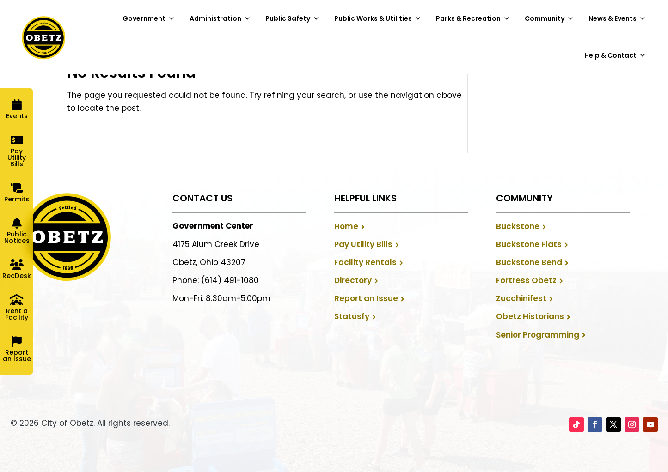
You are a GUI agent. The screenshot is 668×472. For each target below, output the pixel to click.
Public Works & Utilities (377, 18)
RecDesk (16, 275)
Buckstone (517, 226)
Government (149, 18)
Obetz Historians (530, 316)
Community (549, 18)
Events (17, 116)
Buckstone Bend (529, 262)
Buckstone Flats (529, 244)
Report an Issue (366, 298)
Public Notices (17, 237)
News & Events (617, 18)
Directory (353, 280)
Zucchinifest (521, 298)
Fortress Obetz (526, 280)
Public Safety (292, 18)
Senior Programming (537, 334)
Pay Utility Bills (363, 244)
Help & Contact (615, 55)
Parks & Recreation (473, 18)
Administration (220, 18)
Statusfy (351, 316)
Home (346, 226)
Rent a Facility (16, 314)
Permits (16, 199)
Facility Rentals (365, 262)
